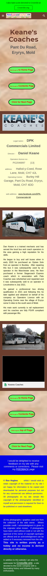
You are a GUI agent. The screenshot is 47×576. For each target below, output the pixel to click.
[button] (3, 15)
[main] (23, 41)
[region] (23, 6)
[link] (23, 372)
